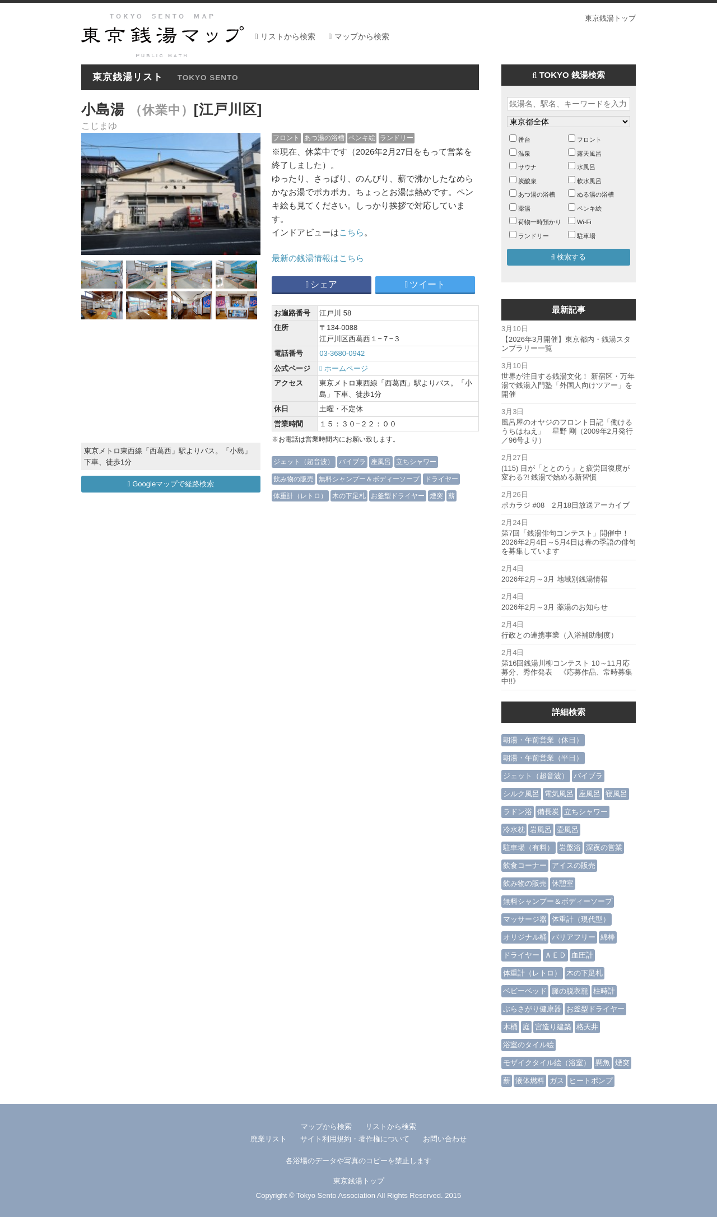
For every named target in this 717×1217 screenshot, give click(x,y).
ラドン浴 (517, 811)
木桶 (510, 1027)
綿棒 (607, 937)
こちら (351, 232)
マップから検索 (361, 36)
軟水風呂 (589, 181)
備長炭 (548, 811)
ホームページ (343, 368)
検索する (568, 257)
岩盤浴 (570, 847)
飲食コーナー (525, 865)
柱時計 (604, 991)
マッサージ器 (525, 919)
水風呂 (586, 167)
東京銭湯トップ (610, 18)
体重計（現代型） (581, 919)
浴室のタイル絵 (528, 1045)
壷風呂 (568, 829)
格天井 (587, 1027)
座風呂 (381, 461)
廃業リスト (268, 1139)
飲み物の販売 (293, 478)
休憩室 (563, 883)
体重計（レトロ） (300, 495)
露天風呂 (589, 153)
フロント (286, 137)
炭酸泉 (527, 181)
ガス (557, 1080)
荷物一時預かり (539, 222)
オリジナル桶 (525, 937)
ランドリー (396, 137)
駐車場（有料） (528, 847)
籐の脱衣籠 (570, 991)
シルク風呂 (521, 793)
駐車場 (586, 236)
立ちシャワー (416, 461)
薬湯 (524, 208)
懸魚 (602, 1062)
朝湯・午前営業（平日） (543, 758)
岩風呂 (541, 829)
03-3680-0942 (342, 353)
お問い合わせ (445, 1139)
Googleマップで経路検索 (171, 484)
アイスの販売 (573, 865)
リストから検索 (287, 36)
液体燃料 (529, 1080)
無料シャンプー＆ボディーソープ (369, 478)
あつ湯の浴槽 (324, 137)
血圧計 (582, 955)
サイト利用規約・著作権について (354, 1139)
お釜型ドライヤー (398, 495)
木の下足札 (349, 495)
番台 (524, 139)
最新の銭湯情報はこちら (318, 258)
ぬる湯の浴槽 (595, 194)
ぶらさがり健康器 (532, 1009)
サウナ (527, 167)
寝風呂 (616, 793)
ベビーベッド (525, 991)
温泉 (524, 153)
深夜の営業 (604, 847)
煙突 (436, 495)
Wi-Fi (584, 222)
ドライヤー (441, 478)
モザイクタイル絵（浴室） (546, 1062)
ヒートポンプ (591, 1080)
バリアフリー (573, 937)
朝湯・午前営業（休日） (543, 740)
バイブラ (352, 461)
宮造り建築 (553, 1027)
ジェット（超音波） (303, 461)
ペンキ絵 (361, 137)
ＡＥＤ (555, 955)
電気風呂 (559, 793)
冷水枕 (514, 829)
